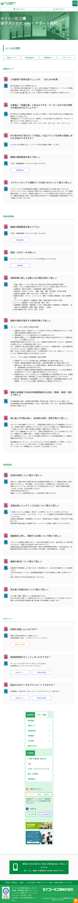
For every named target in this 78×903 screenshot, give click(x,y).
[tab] (30, 714)
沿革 (29, 763)
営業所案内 (31, 779)
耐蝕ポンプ (39, 725)
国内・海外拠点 (33, 773)
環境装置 (39, 735)
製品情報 (31, 720)
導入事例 (39, 740)
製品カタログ (32, 745)
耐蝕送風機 (39, 730)
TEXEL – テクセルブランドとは (38, 768)
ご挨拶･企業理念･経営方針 (37, 758)
